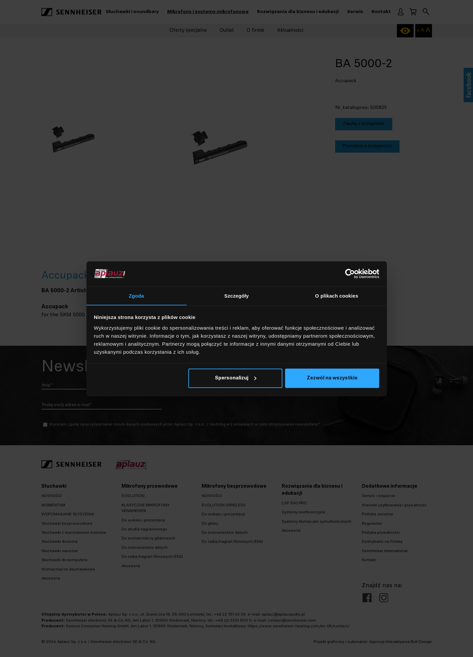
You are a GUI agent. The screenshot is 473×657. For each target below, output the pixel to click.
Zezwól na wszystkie (332, 378)
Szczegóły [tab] (236, 295)
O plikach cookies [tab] (336, 295)
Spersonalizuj (235, 378)
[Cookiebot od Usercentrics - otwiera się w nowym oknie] (350, 274)
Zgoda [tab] (136, 295)
